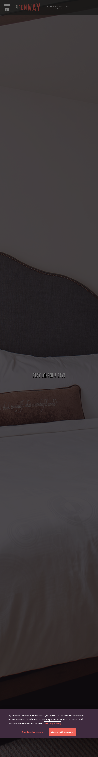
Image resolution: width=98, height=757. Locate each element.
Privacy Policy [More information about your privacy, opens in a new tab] (53, 723)
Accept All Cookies (62, 732)
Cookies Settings (32, 732)
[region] (49, 723)
